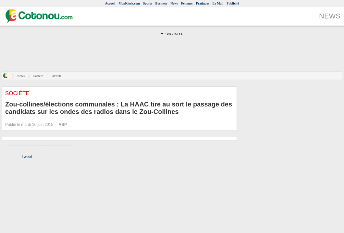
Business (161, 3)
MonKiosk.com (129, 3)
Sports (147, 3)
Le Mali (218, 3)
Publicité (233, 3)
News (174, 3)
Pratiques (202, 3)
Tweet (26, 156)
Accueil (110, 3)
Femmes (187, 3)
